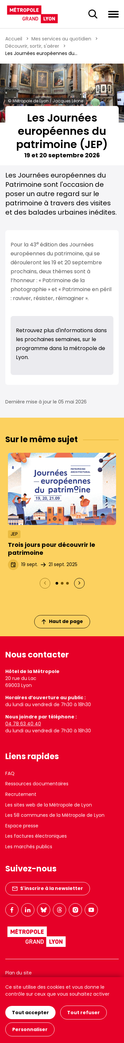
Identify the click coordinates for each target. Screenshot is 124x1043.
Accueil (13, 38)
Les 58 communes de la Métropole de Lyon (54, 815)
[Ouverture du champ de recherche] (93, 14)
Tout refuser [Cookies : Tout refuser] (83, 1012)
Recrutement (20, 794)
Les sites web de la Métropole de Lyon (48, 805)
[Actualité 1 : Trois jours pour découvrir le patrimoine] (57, 583)
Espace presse (21, 825)
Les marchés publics (28, 846)
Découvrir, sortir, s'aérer (32, 46)
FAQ (10, 773)
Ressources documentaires (36, 783)
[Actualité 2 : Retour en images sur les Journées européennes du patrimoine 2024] (62, 583)
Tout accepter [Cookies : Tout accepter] (30, 1012)
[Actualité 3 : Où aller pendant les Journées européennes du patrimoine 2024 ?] (67, 583)
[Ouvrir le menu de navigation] (113, 14)
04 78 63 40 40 (23, 723)
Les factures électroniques (36, 836)
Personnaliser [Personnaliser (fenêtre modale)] (30, 1029)
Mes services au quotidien (61, 38)
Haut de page (62, 621)
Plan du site (18, 972)
